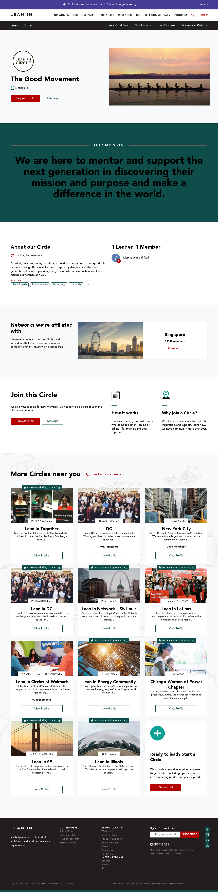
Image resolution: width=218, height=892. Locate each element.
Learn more (181, 348)
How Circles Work (168, 25)
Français (105, 865)
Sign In (204, 15)
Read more (16, 281)
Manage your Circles (194, 25)
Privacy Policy (55, 884)
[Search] (192, 15)
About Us (181, 15)
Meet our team (109, 835)
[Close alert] (204, 5)
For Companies (84, 15)
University (76, 284)
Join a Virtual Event (119, 25)
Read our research (69, 839)
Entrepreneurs (40, 284)
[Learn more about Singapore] (110, 340)
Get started (166, 787)
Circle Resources (144, 25)
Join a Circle (66, 831)
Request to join (25, 98)
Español (105, 861)
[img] (42, 505)
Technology (59, 284)
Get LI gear (107, 854)
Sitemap (69, 884)
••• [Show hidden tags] (88, 284)
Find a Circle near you (105, 474)
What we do (107, 831)
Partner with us (68, 843)
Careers (105, 846)
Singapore (175, 335)
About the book (109, 843)
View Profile (41, 555)
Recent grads (19, 284)
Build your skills (68, 835)
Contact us (107, 850)
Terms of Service (37, 884)
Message (52, 98)
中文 (103, 868)
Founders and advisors (113, 839)
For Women (60, 15)
